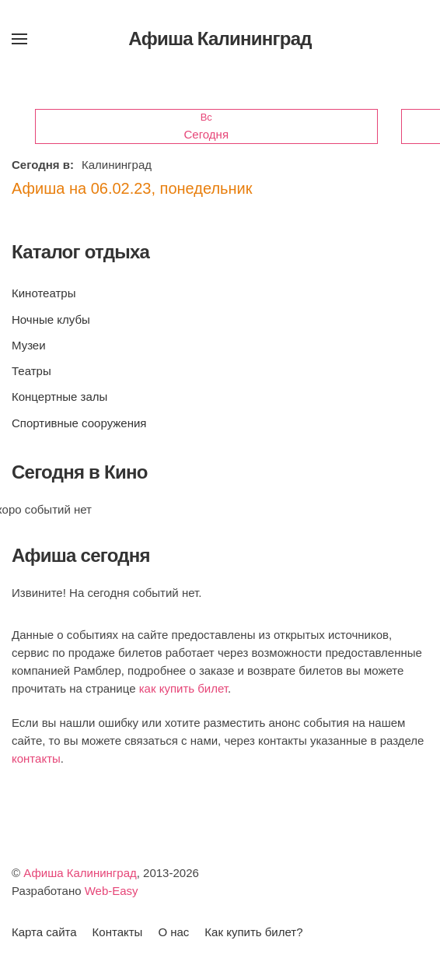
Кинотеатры (43, 293)
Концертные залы (59, 396)
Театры (31, 370)
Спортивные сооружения (79, 423)
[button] (19, 39)
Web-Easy (111, 890)
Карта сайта (44, 932)
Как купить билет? (253, 932)
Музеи (29, 345)
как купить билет (183, 688)
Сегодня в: (43, 164)
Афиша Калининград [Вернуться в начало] (220, 38)
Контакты (118, 932)
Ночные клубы (51, 319)
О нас (173, 932)
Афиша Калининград (80, 872)
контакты (36, 758)
